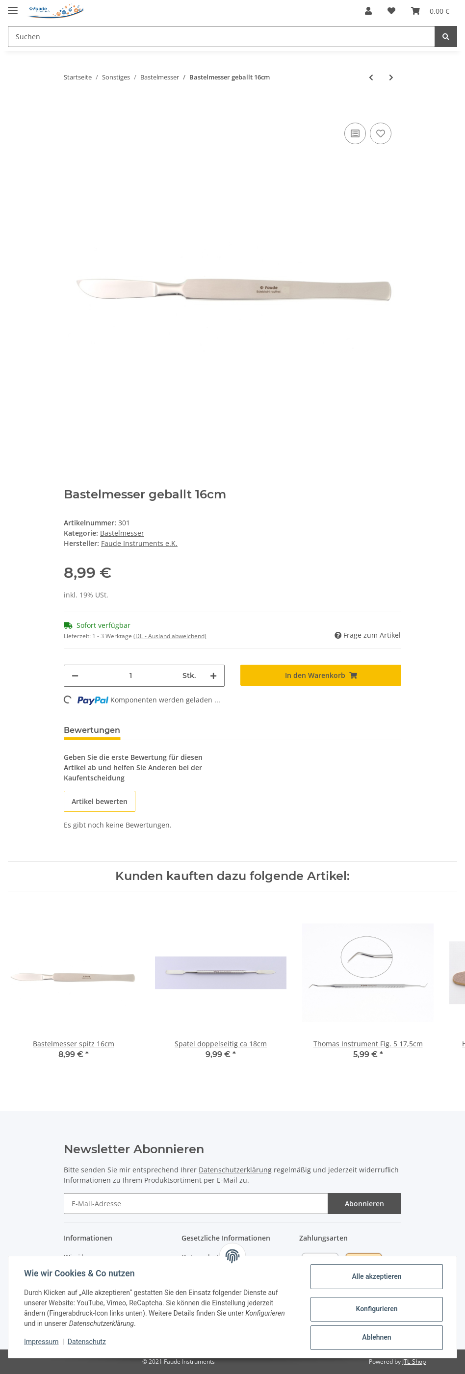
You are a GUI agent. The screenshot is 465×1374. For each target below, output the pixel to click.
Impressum (41, 1342)
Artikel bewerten (100, 801)
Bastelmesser (122, 533)
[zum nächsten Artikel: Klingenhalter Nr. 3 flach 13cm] (391, 77)
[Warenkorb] (430, 11)
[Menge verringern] (75, 675)
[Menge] (130, 675)
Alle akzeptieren (376, 1276)
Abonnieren (364, 1203)
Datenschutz (87, 1342)
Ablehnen (376, 1337)
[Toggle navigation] (13, 6)
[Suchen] (221, 36)
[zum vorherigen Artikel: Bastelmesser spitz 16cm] (371, 77)
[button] (368, 11)
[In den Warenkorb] (71, 105)
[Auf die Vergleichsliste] (355, 133)
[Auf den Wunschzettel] (380, 133)
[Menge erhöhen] (213, 675)
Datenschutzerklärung (235, 1169)
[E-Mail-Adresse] (196, 1203)
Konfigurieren (376, 1309)
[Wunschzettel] (391, 11)
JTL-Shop (414, 1361)
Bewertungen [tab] (92, 730)
